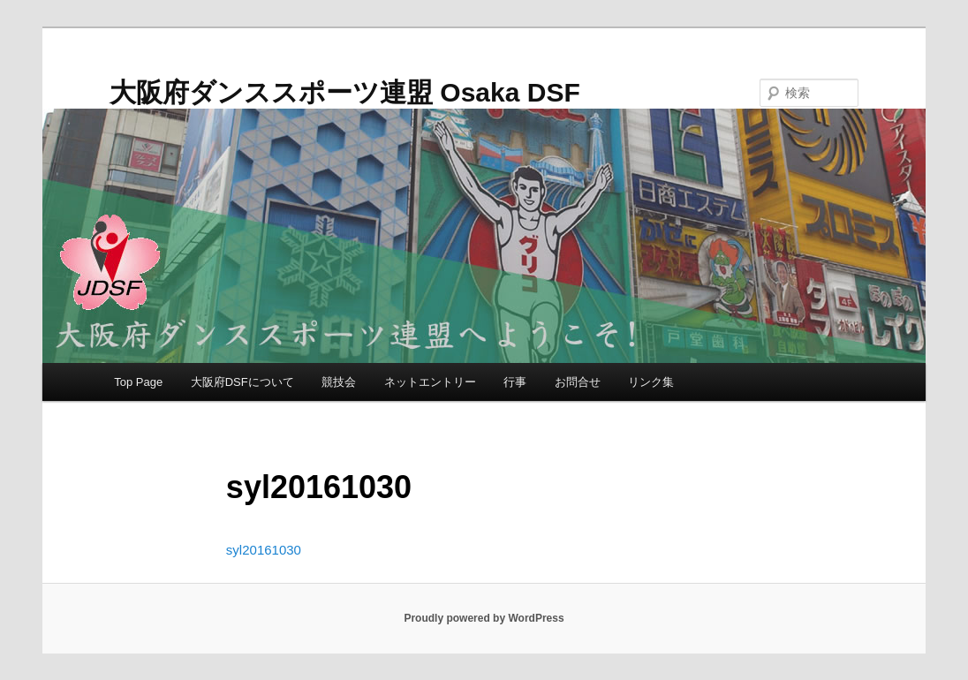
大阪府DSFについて (242, 382)
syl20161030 (263, 549)
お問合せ (578, 382)
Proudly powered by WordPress (483, 618)
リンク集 (651, 382)
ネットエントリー (430, 382)
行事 (514, 382)
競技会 (338, 382)
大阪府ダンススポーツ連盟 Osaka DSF (345, 92)
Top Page (138, 382)
